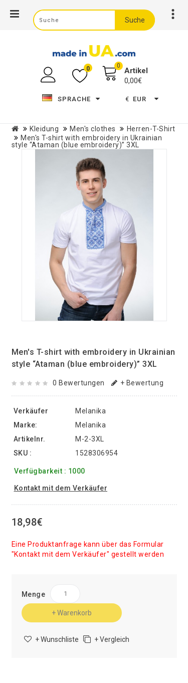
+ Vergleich (111, 639)
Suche (135, 20)
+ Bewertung (137, 383)
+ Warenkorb (72, 613)
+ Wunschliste (57, 639)
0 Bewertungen (79, 383)
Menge (34, 594)
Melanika (90, 425)
